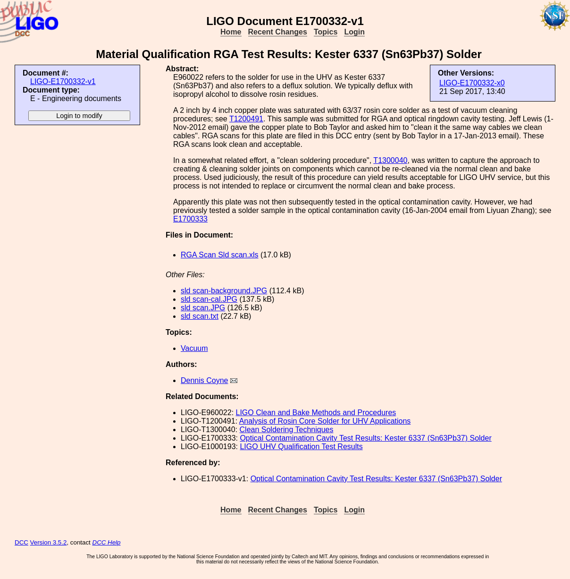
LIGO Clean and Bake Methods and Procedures (316, 413)
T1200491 (246, 119)
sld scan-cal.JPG (209, 299)
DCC (21, 542)
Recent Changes (277, 32)
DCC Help (106, 542)
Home (230, 32)
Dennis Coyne (204, 380)
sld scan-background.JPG (224, 291)
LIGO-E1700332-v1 (63, 81)
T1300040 (390, 160)
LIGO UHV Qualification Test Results (301, 447)
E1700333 (190, 219)
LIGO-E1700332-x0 (472, 83)
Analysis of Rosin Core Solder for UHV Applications (325, 421)
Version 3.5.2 (48, 542)
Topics (325, 32)
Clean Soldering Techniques (287, 430)
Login (354, 32)
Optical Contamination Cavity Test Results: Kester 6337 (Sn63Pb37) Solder (365, 438)
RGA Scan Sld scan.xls (220, 255)
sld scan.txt (199, 316)
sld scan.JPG (203, 308)
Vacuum (194, 348)
